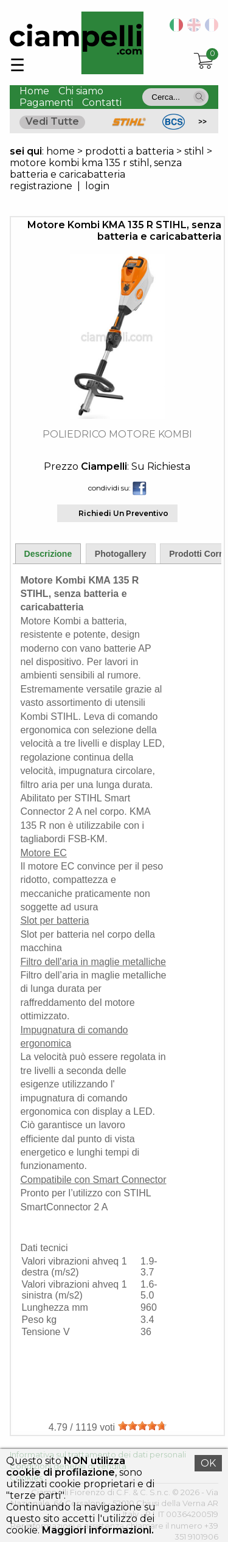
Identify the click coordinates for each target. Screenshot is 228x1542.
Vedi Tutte (52, 121)
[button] (199, 96)
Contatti (102, 102)
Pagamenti (46, 102)
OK (208, 1463)
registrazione (41, 186)
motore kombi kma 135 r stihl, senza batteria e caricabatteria (96, 168)
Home (34, 91)
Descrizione (48, 554)
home (60, 151)
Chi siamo (80, 91)
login (97, 186)
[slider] (142, 1426)
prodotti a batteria (129, 151)
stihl (194, 151)
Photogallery (121, 554)
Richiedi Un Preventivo (123, 513)
